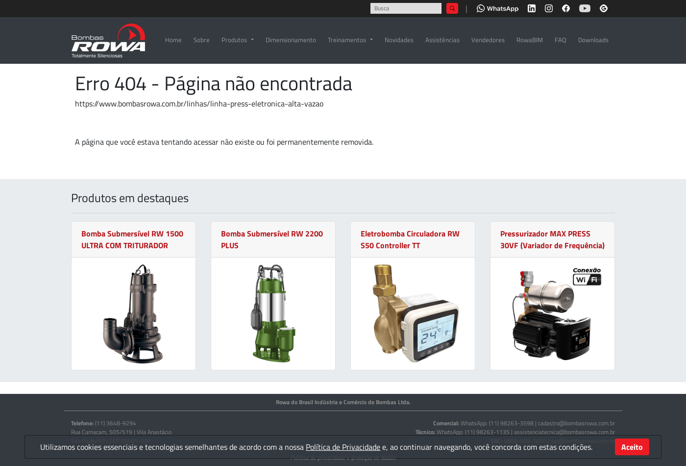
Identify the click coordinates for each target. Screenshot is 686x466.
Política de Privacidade (343, 447)
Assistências (442, 40)
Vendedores (488, 40)
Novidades (399, 40)
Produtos (234, 40)
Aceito (632, 447)
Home (173, 40)
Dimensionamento (291, 40)
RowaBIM (529, 40)
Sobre (202, 40)
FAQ (560, 40)
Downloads (593, 40)
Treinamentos (347, 40)
